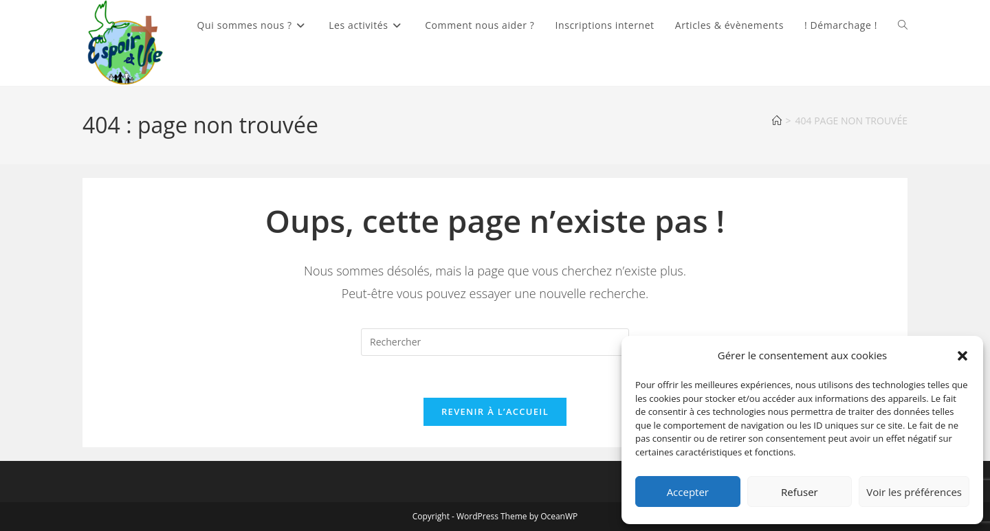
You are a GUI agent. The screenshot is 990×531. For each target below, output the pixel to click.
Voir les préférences (914, 492)
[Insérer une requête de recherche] (495, 342)
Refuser (799, 492)
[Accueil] (777, 120)
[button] (962, 356)
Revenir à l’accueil (495, 411)
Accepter (688, 492)
